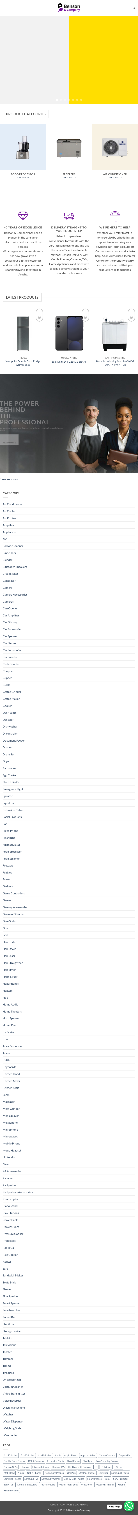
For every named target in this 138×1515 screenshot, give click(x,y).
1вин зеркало (9, 479)
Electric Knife (11, 782)
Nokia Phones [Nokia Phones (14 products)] (34, 1472)
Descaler (8, 719)
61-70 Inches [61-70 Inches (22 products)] (45, 1455)
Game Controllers (14, 893)
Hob (5, 997)
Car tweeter (10, 657)
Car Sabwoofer (12, 629)
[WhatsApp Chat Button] (129, 1506)
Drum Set (8, 754)
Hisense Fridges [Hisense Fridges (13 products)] (40, 1467)
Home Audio (10, 1004)
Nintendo (9, 1157)
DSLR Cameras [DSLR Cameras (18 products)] (36, 1461)
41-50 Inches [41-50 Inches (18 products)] (11, 1455)
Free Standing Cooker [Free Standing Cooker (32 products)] (107, 1461)
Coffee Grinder (12, 691)
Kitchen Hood (11, 1074)
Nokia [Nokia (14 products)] (21, 1472)
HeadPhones (11, 983)
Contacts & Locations (74, 1504)
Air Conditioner (12, 504)
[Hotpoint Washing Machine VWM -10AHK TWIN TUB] (115, 331)
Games (7, 900)
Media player (11, 1115)
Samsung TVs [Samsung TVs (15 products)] (31, 1478)
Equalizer (8, 803)
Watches (8, 1414)
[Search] (134, 8)
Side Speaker (10, 1296)
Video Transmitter (14, 1393)
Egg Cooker (10, 775)
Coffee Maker (11, 698)
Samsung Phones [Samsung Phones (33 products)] (12, 1478)
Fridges (7, 872)
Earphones (9, 768)
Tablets (7, 1338)
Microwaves (10, 1136)
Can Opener (10, 608)
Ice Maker (9, 1032)
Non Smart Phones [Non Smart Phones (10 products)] (54, 1472)
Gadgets (8, 886)
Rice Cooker (10, 1254)
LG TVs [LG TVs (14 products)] (118, 1467)
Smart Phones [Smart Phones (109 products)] (94, 1478)
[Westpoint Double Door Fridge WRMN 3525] (23, 331)
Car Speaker (10, 636)
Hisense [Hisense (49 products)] (25, 1467)
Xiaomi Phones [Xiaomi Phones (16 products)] (11, 1490)
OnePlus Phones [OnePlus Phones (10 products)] (87, 1472)
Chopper (8, 671)
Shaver (7, 1289)
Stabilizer (8, 1324)
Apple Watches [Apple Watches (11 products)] (88, 1455)
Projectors (9, 1240)
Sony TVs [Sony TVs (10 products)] (8, 1484)
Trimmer (8, 1358)
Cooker (7, 705)
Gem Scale (9, 921)
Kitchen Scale (11, 1087)
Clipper (7, 677)
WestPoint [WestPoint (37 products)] (86, 1484)
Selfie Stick (9, 1282)
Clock (6, 684)
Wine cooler (10, 1435)
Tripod (7, 1365)
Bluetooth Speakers (15, 566)
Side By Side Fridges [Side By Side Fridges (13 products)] (74, 1478)
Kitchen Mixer (11, 1081)
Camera (7, 587)
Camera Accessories (15, 594)
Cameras (8, 601)
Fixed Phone (10, 830)
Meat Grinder (11, 1108)
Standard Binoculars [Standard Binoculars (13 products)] (27, 1484)
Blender (7, 559)
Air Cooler (9, 511)
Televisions (9, 1344)
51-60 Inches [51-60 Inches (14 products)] (28, 1455)
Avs (5, 538)
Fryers (7, 879)
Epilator (8, 796)
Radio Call (9, 1247)
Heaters (8, 990)
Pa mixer (8, 1178)
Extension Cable (13, 810)
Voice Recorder (12, 1400)
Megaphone (10, 1122)
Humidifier (9, 1025)
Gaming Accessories (15, 907)
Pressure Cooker (13, 1233)
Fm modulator (11, 844)
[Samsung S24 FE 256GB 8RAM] (69, 331)
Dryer (6, 761)
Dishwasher (10, 726)
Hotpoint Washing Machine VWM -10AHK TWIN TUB (115, 363)
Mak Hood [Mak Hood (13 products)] (9, 1472)
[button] (5, 8)
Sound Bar (9, 1317)
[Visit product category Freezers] (69, 153)
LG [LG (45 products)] (96, 1467)
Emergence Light (13, 789)
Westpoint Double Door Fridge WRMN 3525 (23, 363)
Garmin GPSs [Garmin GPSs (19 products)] (11, 1467)
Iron (5, 1039)
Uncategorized (12, 1379)
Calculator (9, 580)
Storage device (12, 1331)
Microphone (10, 1129)
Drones (7, 747)
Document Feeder (14, 740)
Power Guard (11, 1226)
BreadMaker (10, 573)
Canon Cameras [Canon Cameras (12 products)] (107, 1455)
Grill (5, 935)
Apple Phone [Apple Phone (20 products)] (70, 1455)
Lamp (6, 1094)
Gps (5, 928)
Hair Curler (10, 942)
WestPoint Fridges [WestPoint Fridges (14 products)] (104, 1484)
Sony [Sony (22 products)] (107, 1478)
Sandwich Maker (13, 1275)
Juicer (6, 1053)
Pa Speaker (9, 1185)
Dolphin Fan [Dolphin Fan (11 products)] (125, 1455)
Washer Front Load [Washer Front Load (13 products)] (68, 1484)
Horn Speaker (11, 1018)
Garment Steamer (14, 914)
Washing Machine (14, 1407)
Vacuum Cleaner (13, 1386)
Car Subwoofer (12, 650)
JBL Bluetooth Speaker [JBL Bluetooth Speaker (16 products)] (79, 1467)
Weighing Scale (12, 1428)
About (54, 1504)
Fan (5, 823)
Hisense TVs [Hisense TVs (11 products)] (58, 1467)
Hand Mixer (10, 976)
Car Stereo (9, 643)
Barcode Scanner (13, 545)
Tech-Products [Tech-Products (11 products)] (47, 1484)
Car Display (10, 622)
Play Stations (11, 1213)
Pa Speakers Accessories (18, 1192)
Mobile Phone (11, 1143)
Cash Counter (11, 664)
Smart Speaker (11, 1303)
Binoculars (9, 553)
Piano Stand (10, 1205)
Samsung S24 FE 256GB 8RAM (69, 361)
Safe (5, 1268)
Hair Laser (9, 955)
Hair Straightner (13, 962)
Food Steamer (11, 858)
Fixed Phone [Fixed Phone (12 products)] (73, 1461)
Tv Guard (8, 1372)
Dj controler (10, 733)
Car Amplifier (11, 615)
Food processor (12, 851)
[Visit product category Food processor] (23, 153)
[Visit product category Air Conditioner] (115, 153)
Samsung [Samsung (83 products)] (103, 1472)
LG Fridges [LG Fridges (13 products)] (106, 1467)
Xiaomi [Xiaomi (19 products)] (121, 1484)
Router (7, 1261)
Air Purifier (9, 518)
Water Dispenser (13, 1421)
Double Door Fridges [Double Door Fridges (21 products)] (14, 1461)
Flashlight (9, 837)
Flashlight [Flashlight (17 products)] (88, 1461)
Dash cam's (10, 712)
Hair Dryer (9, 948)
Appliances (9, 532)
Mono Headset (12, 1150)
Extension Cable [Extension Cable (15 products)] (55, 1461)
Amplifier (8, 525)
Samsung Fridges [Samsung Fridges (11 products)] (120, 1472)
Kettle (6, 1060)
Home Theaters (12, 1011)
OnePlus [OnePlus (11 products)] (71, 1472)
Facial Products (12, 816)
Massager (9, 1101)
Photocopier (10, 1199)
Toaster (7, 1352)
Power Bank (10, 1220)
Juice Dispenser (12, 1046)
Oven (6, 1164)
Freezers (8, 865)
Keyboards (9, 1067)
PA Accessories (12, 1171)
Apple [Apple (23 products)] (58, 1455)
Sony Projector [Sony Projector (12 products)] (120, 1478)
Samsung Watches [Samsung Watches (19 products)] (51, 1478)
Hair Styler (9, 969)
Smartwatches (11, 1310)
